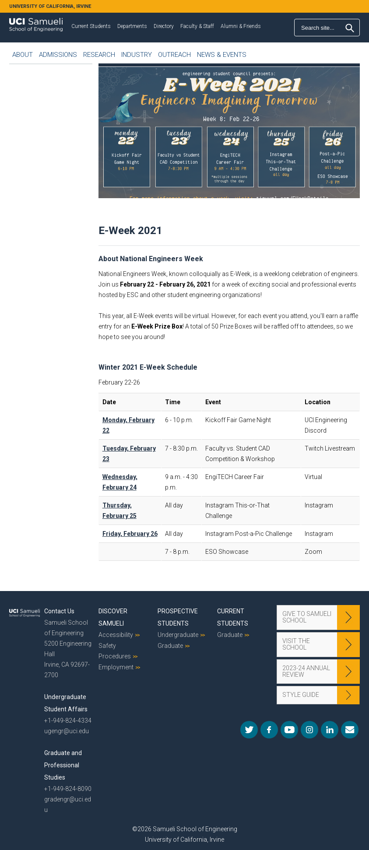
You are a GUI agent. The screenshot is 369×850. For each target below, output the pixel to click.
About (22, 55)
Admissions (58, 55)
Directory (164, 26)
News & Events (221, 55)
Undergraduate (178, 634)
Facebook (269, 729)
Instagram (309, 729)
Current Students (91, 26)
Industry (136, 55)
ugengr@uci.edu (66, 731)
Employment (116, 667)
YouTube (289, 729)
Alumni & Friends (241, 26)
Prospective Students (178, 617)
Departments (132, 26)
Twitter (249, 729)
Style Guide (300, 694)
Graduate (170, 645)
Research (99, 55)
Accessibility (115, 634)
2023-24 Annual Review (306, 671)
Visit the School (296, 644)
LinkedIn (329, 729)
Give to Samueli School (306, 617)
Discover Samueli (112, 617)
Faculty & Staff (197, 26)
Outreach (174, 55)
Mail (349, 729)
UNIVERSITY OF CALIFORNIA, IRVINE (50, 6)
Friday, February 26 (130, 533)
